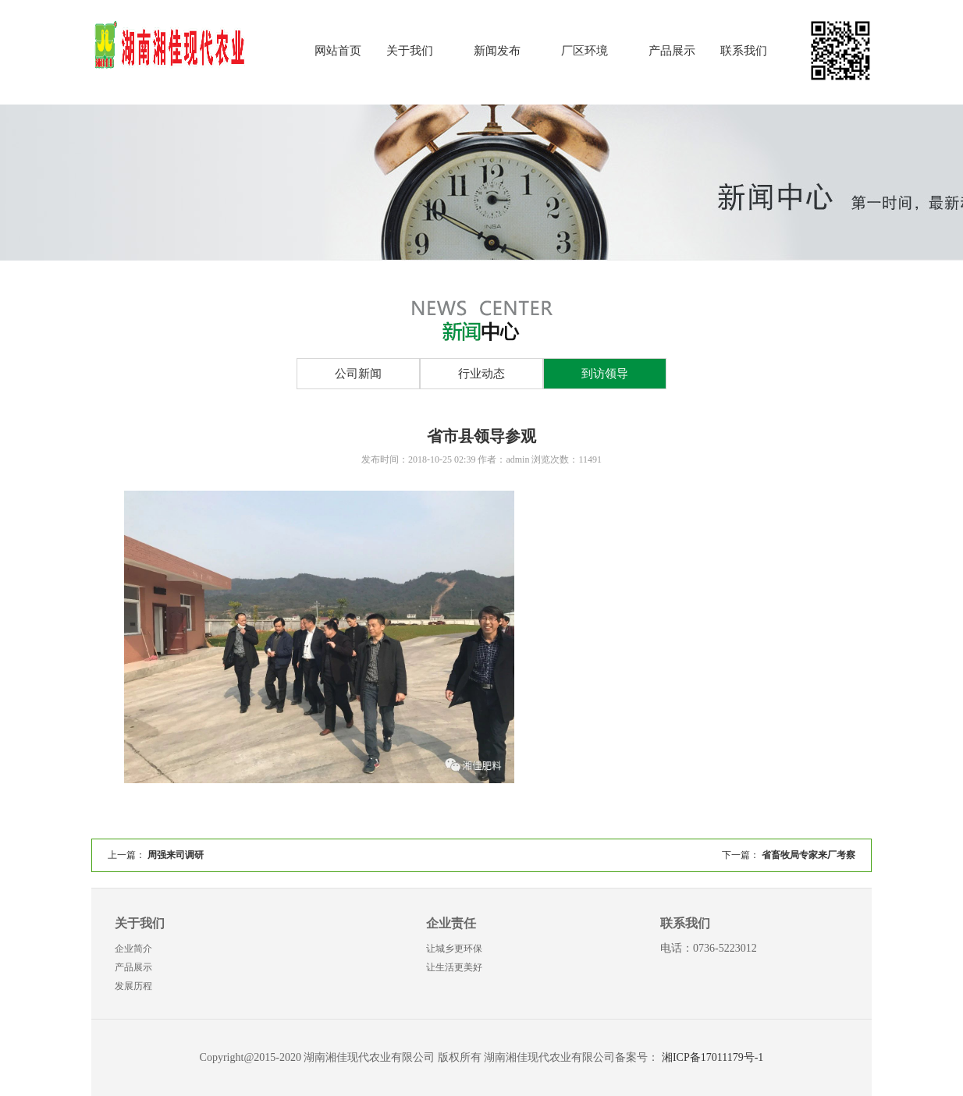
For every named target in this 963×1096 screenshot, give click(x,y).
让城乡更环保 (454, 948)
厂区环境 (584, 50)
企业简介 (133, 948)
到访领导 (604, 373)
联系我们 (743, 50)
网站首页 (337, 50)
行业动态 (481, 373)
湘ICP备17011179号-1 (712, 1057)
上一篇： (156, 854)
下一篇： (788, 854)
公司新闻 (358, 373)
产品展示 (672, 50)
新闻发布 (497, 50)
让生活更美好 (454, 967)
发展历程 (133, 986)
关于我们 (409, 50)
